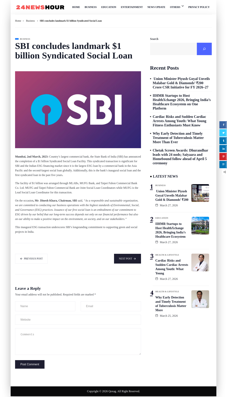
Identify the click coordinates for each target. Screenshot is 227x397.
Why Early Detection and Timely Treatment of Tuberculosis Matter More (170, 304)
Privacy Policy (199, 7)
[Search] (204, 49)
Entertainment (132, 7)
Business (91, 7)
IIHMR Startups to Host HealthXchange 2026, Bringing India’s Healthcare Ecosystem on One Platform (182, 102)
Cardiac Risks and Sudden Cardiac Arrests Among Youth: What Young (171, 267)
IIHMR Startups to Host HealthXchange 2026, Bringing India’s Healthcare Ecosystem (170, 230)
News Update (156, 7)
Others (175, 7)
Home (76, 7)
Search (154, 38)
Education (108, 7)
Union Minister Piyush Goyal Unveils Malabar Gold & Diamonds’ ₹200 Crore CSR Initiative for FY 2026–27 (181, 83)
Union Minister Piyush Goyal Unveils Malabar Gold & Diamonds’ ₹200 (171, 195)
